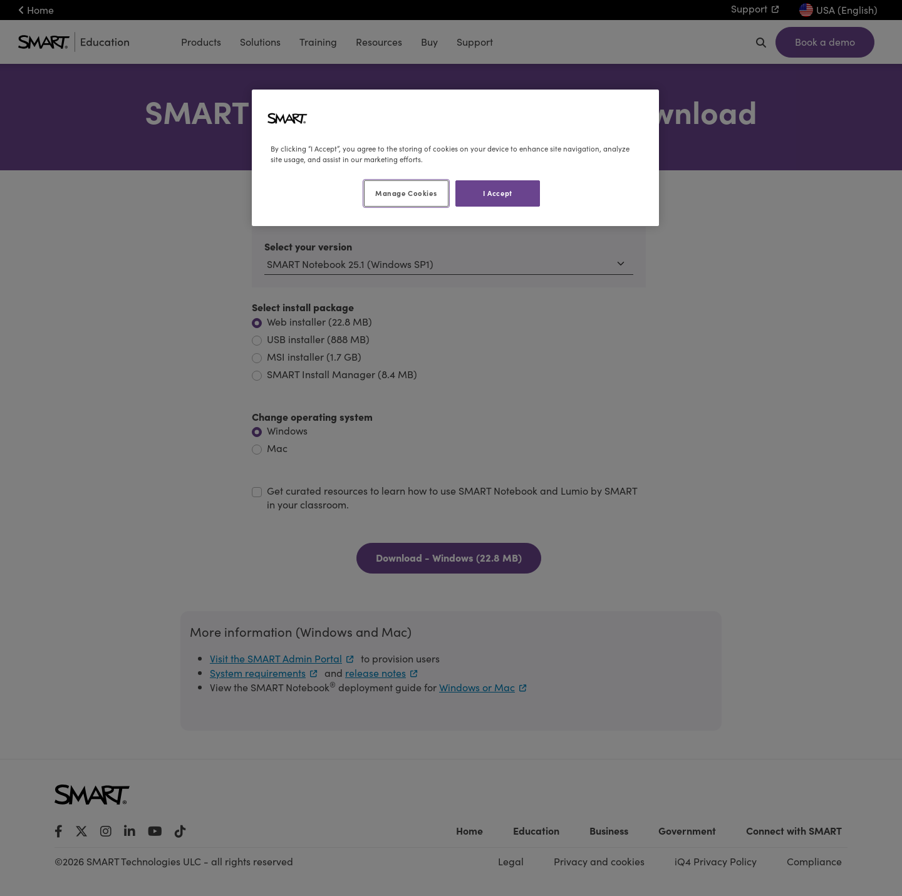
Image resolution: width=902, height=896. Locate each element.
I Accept (497, 193)
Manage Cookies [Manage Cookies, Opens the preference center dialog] (406, 193)
